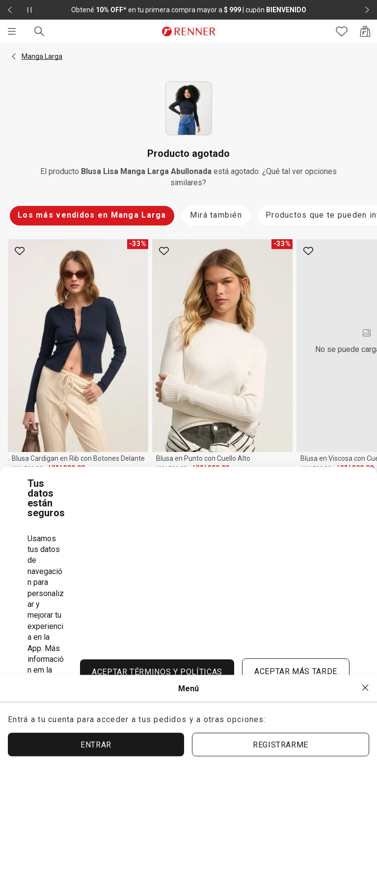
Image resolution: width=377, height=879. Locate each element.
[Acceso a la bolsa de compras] (365, 31)
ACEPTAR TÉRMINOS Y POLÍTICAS (157, 672)
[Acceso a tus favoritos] (341, 31)
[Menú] (12, 31)
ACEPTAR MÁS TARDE (295, 671)
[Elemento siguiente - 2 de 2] (367, 10)
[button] (14, 56)
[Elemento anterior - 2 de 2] (10, 10)
